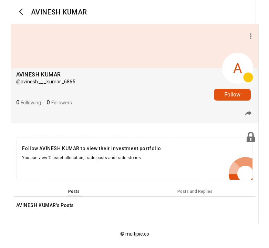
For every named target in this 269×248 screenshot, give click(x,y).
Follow (232, 94)
